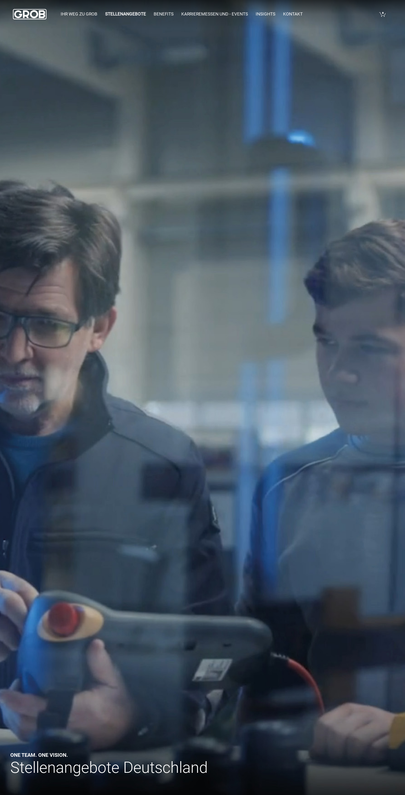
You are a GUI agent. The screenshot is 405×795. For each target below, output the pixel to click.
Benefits (164, 14)
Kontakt (293, 14)
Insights (265, 14)
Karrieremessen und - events (214, 14)
